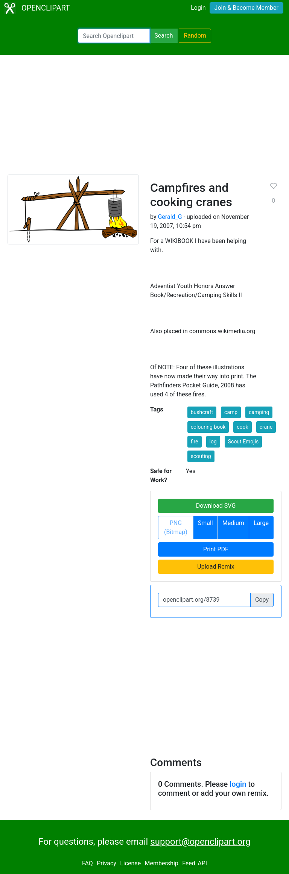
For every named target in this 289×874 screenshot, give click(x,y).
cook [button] (242, 427)
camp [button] (230, 412)
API (202, 863)
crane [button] (266, 427)
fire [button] (194, 442)
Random (195, 35)
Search (163, 35)
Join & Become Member (246, 7)
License (130, 863)
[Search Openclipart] (114, 36)
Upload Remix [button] (215, 566)
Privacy (106, 863)
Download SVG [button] (216, 505)
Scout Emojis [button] (243, 442)
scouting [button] (201, 456)
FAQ (87, 863)
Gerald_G (170, 216)
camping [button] (259, 412)
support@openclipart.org (200, 841)
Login (198, 7)
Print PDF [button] (215, 549)
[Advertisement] (144, 118)
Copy (262, 599)
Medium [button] (233, 523)
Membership (161, 863)
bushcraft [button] (202, 412)
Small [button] (205, 523)
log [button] (213, 442)
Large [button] (261, 523)
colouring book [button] (208, 427)
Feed (188, 863)
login (238, 784)
